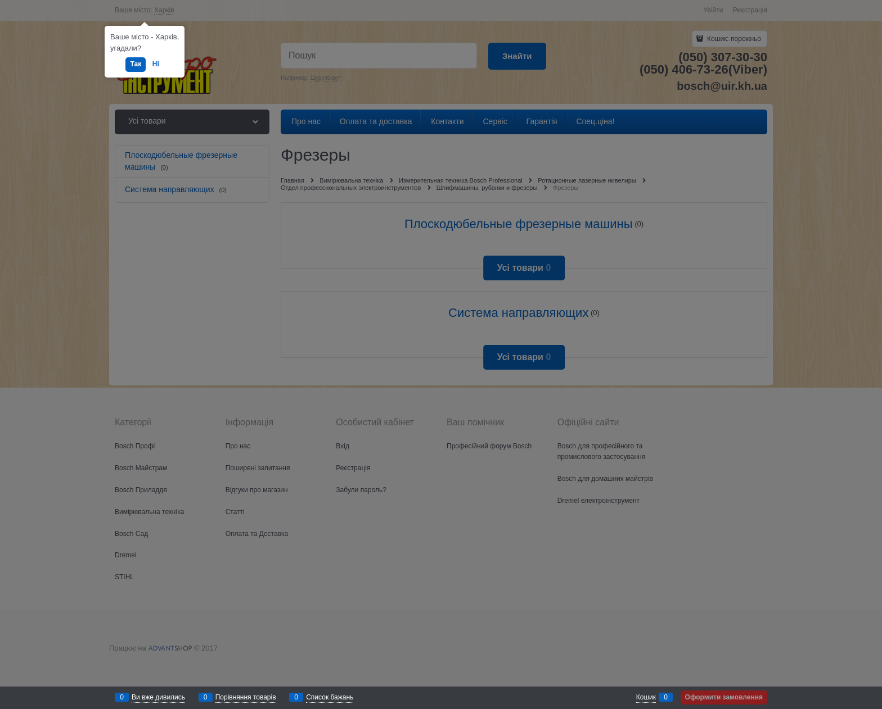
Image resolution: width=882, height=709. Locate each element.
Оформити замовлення (724, 697)
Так (135, 64)
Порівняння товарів (245, 697)
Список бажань (329, 697)
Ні (155, 64)
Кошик (646, 697)
